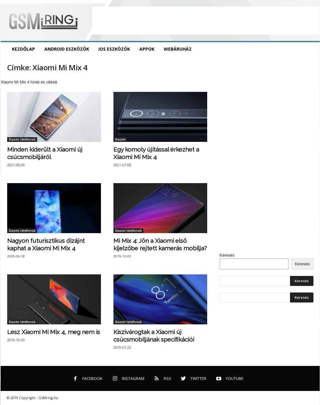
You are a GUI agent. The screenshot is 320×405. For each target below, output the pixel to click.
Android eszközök (66, 49)
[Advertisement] (206, 21)
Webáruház (178, 49)
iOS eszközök (114, 49)
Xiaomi (120, 139)
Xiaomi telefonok (22, 139)
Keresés (227, 255)
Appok (146, 49)
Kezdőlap (23, 49)
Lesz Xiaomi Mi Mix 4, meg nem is (53, 331)
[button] (310, 49)
